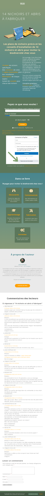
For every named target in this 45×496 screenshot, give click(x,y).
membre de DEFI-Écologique (25, 279)
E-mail (5, 481)
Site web (5, 483)
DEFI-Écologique (27, 266)
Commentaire (7, 475)
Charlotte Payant (27, 85)
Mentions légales (41, 494)
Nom (4, 478)
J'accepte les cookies (33, 494)
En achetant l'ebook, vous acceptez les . (22, 166)
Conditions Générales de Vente (30, 166)
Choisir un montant (10, 114)
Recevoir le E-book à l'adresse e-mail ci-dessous (22, 108)
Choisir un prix (22, 286)
